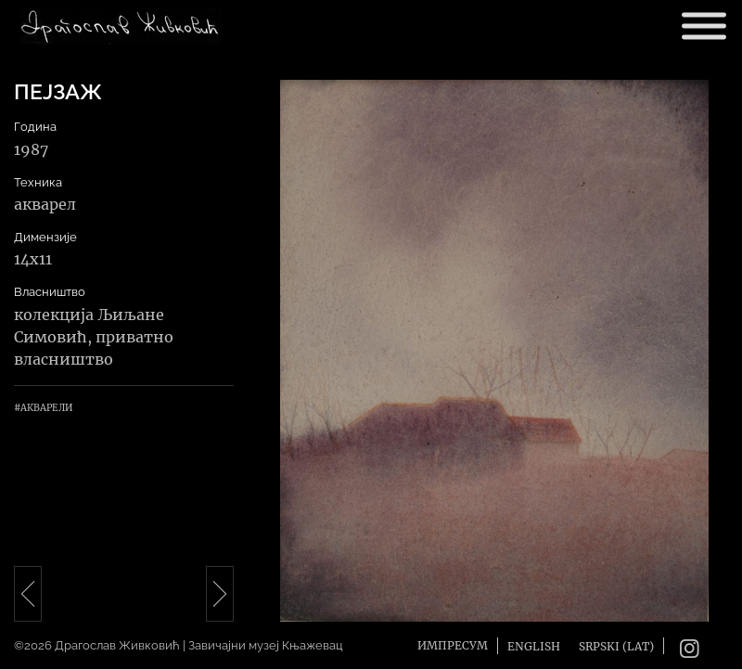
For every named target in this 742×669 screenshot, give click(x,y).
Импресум (452, 645)
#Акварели (43, 408)
